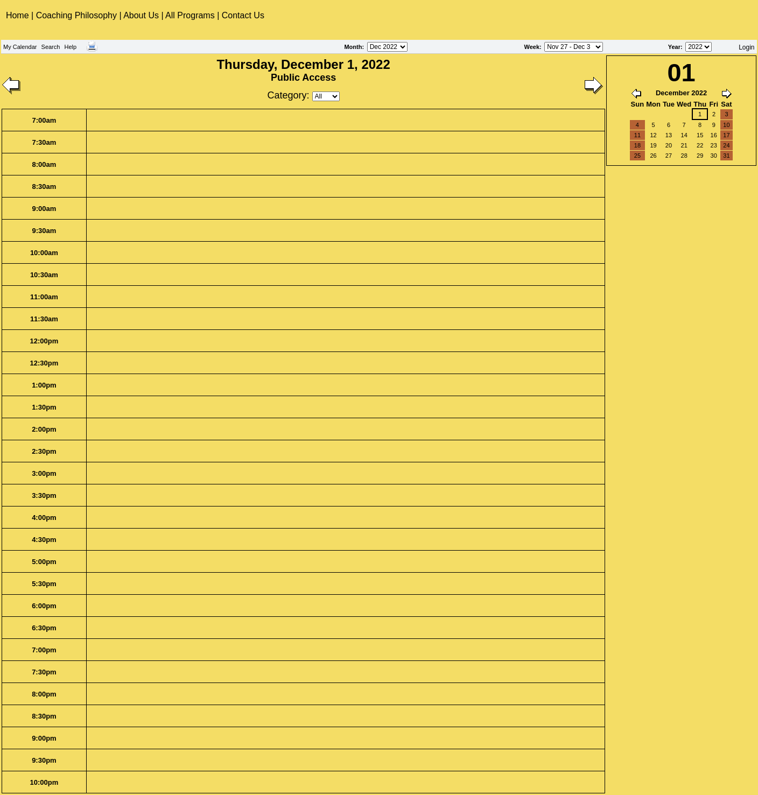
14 (684, 135)
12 (653, 135)
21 (684, 145)
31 (726, 155)
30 (714, 155)
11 (637, 135)
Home (18, 15)
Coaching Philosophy (76, 15)
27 (668, 155)
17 (726, 135)
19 (653, 145)
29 (700, 155)
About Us (141, 15)
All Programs (190, 15)
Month (353, 47)
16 (714, 135)
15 (700, 135)
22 (700, 145)
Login (746, 47)
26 (653, 155)
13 (668, 135)
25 (637, 155)
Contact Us (243, 15)
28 (684, 155)
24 (726, 145)
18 (637, 145)
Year (674, 47)
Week (531, 47)
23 (714, 145)
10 (726, 125)
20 (668, 145)
